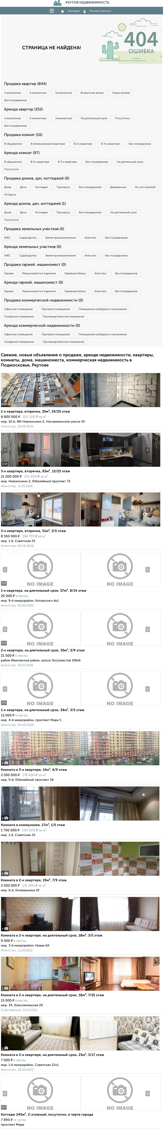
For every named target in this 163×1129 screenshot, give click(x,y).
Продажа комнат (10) (23, 135)
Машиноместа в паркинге (39, 273)
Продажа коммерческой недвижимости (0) (43, 300)
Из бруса (10, 194)
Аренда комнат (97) (21, 153)
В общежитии (13, 144)
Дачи (23, 187)
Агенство (90, 237)
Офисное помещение (18, 309)
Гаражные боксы (75, 273)
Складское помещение (19, 316)
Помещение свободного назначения (102, 309)
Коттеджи (41, 187)
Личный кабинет (97, 11)
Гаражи (9, 273)
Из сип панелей (145, 187)
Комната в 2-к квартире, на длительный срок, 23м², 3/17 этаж (52, 1055)
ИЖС (7, 237)
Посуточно (122, 118)
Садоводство (28, 237)
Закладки (70, 11)
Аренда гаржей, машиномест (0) (33, 282)
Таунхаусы (63, 187)
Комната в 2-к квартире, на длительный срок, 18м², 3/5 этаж (52, 935)
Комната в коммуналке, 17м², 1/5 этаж (33, 825)
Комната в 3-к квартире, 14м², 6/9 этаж (34, 770)
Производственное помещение (63, 316)
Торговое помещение (55, 309)
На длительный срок (94, 118)
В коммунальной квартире (48, 144)
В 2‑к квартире (83, 144)
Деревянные (118, 187)
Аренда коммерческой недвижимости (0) (42, 326)
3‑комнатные (63, 93)
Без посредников (15, 100)
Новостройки (121, 93)
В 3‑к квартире (110, 144)
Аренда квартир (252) (23, 109)
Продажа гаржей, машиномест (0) (35, 265)
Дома (7, 187)
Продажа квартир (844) (25, 84)
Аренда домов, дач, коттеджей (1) (35, 204)
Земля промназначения (60, 237)
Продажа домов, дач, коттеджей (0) (36, 178)
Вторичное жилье (92, 93)
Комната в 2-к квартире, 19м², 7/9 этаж (34, 880)
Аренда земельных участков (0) (32, 247)
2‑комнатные (38, 93)
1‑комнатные (12, 93)
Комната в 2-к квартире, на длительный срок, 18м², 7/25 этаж (52, 995)
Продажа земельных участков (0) (34, 229)
